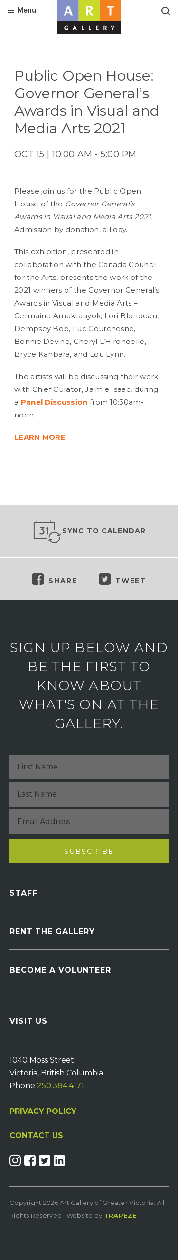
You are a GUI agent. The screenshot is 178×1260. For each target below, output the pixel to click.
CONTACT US (36, 1136)
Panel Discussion (54, 402)
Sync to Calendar (89, 531)
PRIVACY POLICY (42, 1111)
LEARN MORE (40, 437)
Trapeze (120, 1215)
